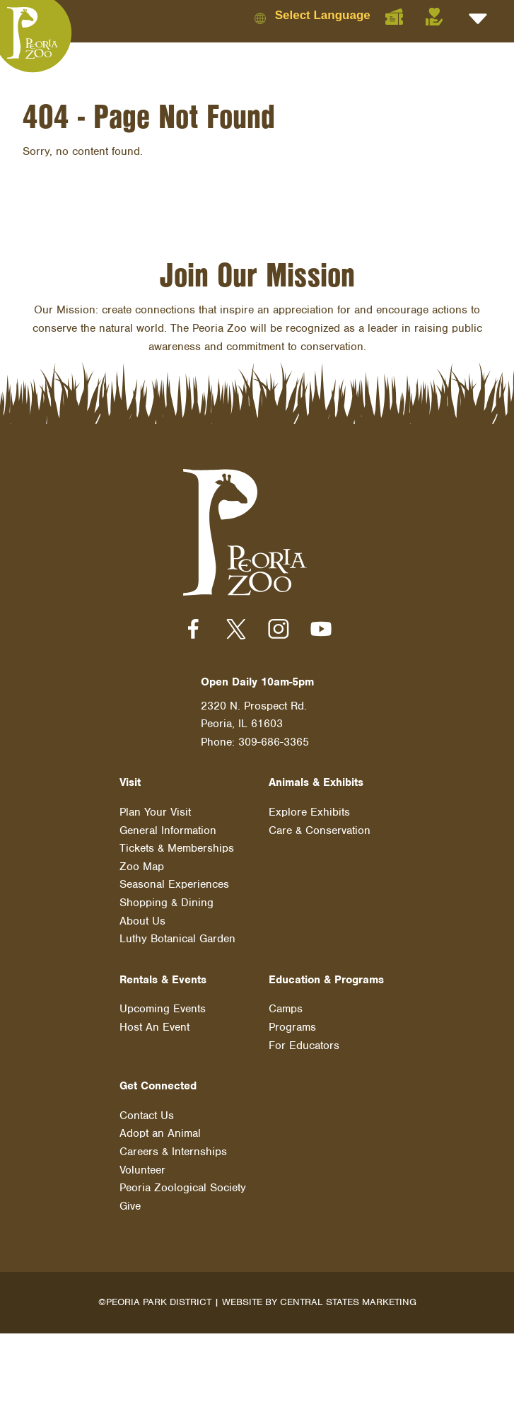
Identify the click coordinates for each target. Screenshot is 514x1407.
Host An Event (154, 1027)
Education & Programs (326, 980)
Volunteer (142, 1170)
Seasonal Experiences (174, 884)
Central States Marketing (348, 1302)
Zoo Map (141, 866)
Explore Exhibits (309, 812)
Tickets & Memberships (176, 848)
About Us (142, 921)
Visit (130, 782)
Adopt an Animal (160, 1133)
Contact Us (146, 1115)
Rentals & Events (162, 980)
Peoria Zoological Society (182, 1188)
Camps (286, 1009)
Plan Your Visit (155, 812)
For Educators (304, 1045)
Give (130, 1206)
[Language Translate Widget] (335, 15)
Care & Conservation (319, 830)
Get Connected (158, 1086)
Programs (292, 1027)
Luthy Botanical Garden (177, 939)
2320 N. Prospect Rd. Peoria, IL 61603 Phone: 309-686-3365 (255, 724)
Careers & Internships (173, 1152)
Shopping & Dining (166, 903)
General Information (167, 830)
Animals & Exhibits (316, 782)
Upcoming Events (162, 1009)
